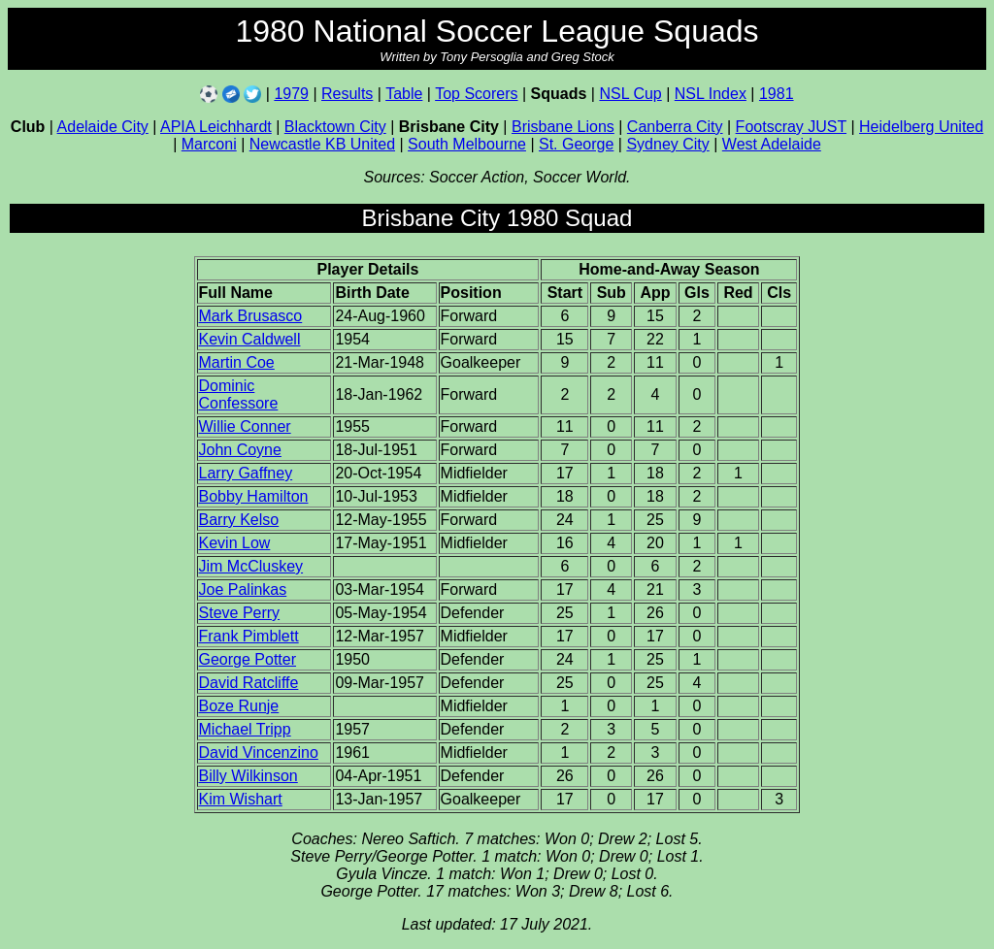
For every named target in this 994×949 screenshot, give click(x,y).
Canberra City (675, 126)
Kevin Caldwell (250, 339)
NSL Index (710, 93)
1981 (776, 93)
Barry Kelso (239, 519)
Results (347, 93)
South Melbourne (467, 144)
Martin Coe (237, 362)
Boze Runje (239, 706)
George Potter (248, 659)
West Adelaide (771, 144)
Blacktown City (335, 126)
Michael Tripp (245, 729)
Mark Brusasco (251, 316)
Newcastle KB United (322, 144)
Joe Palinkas (243, 589)
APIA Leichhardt (216, 126)
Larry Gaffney (246, 473)
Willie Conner (245, 426)
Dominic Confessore (239, 394)
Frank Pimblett (249, 636)
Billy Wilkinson (248, 776)
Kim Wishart (240, 799)
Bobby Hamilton (254, 496)
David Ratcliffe (249, 682)
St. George (576, 144)
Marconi (209, 144)
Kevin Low (235, 543)
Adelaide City (103, 126)
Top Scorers (476, 93)
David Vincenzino (258, 752)
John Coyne (240, 450)
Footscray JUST (791, 126)
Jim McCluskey (251, 566)
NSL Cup (630, 93)
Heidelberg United (921, 126)
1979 (291, 93)
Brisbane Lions (563, 126)
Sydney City (667, 144)
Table (403, 93)
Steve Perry (240, 613)
